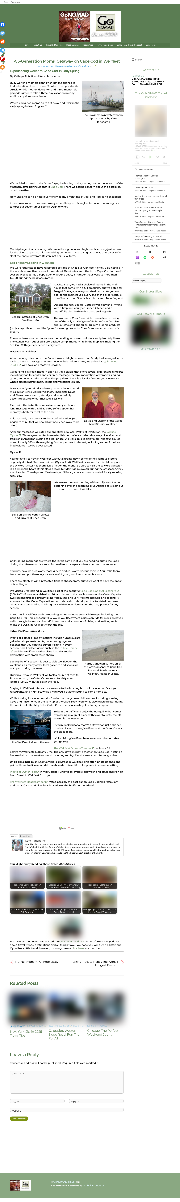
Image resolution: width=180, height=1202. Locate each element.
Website (16, 1108)
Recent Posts (25, 840)
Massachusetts (60, 70)
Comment (18, 1071)
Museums (24, 1024)
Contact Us (151, 49)
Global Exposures (93, 1183)
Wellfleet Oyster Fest (23, 775)
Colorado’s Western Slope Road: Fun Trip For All (64, 1032)
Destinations (72, 49)
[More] (2, 67)
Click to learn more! (151, 338)
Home (26, 49)
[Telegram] (2, 52)
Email (75, 1100)
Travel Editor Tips (54, 49)
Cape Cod (57, 190)
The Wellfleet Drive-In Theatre (72, 752)
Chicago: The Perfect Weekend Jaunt (102, 1030)
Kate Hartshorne (45, 70)
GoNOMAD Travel (64, 1179)
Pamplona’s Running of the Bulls (148, 240)
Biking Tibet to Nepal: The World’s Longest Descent (96, 967)
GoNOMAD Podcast (71, 945)
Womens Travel (84, 70)
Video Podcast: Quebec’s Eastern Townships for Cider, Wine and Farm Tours (150, 229)
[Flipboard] (2, 60)
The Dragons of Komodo (145, 191)
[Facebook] (2, 26)
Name (15, 1100)
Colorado (53, 1024)
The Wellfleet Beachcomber (27, 785)
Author (14, 840)
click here (78, 952)
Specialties (87, 49)
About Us (37, 49)
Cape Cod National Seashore (98, 594)
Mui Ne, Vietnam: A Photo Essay (36, 966)
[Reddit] (2, 43)
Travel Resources (105, 49)
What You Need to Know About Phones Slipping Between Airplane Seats (149, 214)
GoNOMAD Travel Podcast (129, 49)
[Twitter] (2, 35)
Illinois (90, 1024)
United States (72, 70)
